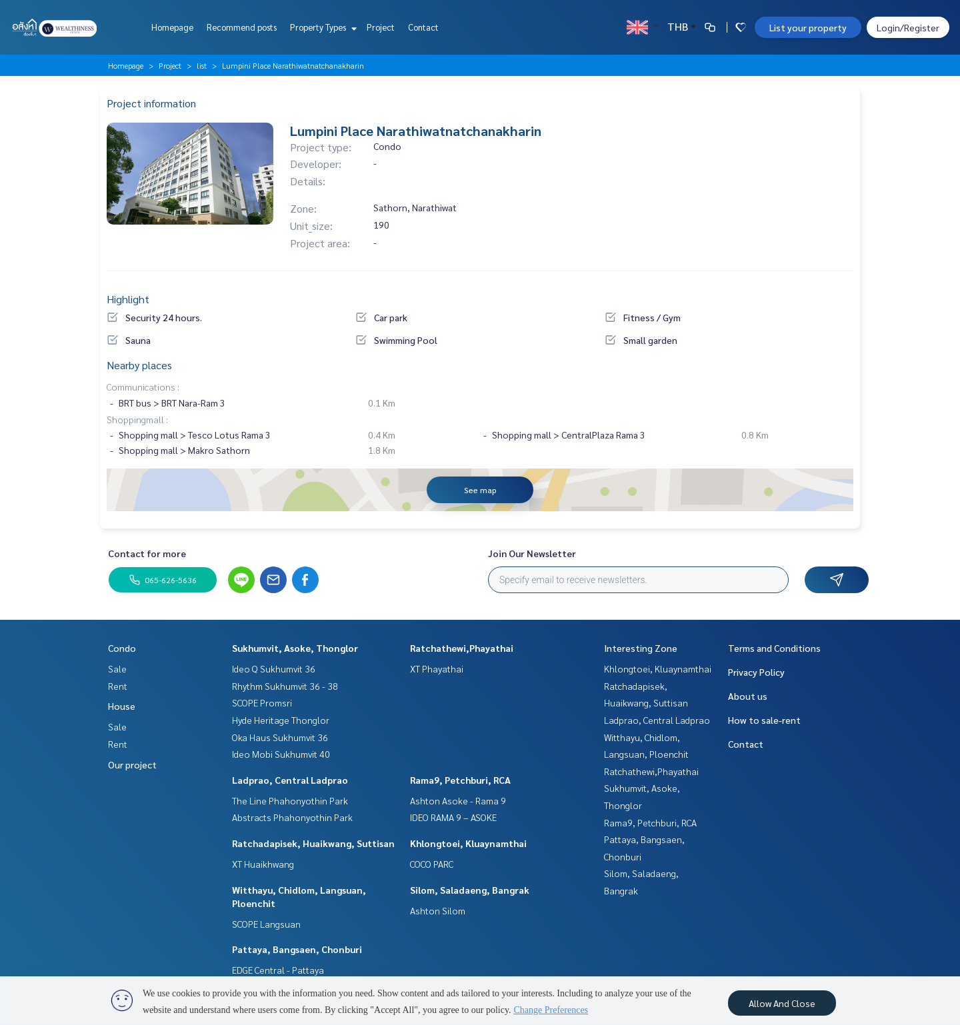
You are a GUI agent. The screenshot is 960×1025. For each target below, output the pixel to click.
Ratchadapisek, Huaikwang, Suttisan (313, 843)
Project (381, 27)
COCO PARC (431, 864)
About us (747, 696)
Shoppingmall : (137, 419)
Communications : (143, 387)
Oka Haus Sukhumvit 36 (280, 737)
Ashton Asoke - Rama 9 (458, 800)
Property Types (321, 27)
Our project (132, 764)
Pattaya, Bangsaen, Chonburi (297, 949)
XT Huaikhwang (263, 864)
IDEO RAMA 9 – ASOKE (453, 817)
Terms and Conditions (774, 648)
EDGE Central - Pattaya (278, 970)
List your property (808, 27)
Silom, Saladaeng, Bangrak (469, 890)
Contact (423, 27)
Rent (117, 686)
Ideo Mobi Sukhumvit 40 (281, 754)
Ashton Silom (437, 910)
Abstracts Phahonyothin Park (292, 817)
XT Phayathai (436, 668)
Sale (117, 668)
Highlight (128, 299)
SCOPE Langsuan (266, 924)
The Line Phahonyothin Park (290, 800)
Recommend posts (242, 27)
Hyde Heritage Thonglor (280, 720)
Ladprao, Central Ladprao (290, 780)
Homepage (172, 27)
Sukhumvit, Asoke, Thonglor (295, 648)
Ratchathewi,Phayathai (461, 648)
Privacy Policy (756, 672)
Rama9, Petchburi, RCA (460, 780)
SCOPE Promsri (262, 702)
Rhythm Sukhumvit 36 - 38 (285, 686)
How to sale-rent (764, 720)
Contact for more (147, 553)
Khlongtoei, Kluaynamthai (468, 843)
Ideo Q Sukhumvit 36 (273, 668)
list (202, 65)
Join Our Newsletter (532, 553)
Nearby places (139, 365)
